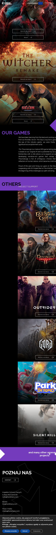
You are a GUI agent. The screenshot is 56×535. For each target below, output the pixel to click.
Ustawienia (36, 531)
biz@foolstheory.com (9, 512)
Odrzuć (25, 531)
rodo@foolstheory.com (10, 505)
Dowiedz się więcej (28, 31)
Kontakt (10, 483)
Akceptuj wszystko (11, 531)
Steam (28, 37)
